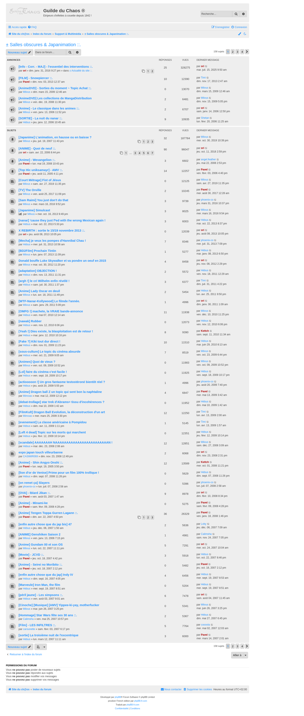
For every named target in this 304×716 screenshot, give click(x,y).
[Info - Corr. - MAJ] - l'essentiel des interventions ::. (56, 66)
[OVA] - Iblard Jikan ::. (34, 493)
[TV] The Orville (30, 190)
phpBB (118, 697)
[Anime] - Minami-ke (33, 503)
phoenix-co (207, 199)
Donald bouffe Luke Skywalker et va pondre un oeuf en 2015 (62, 260)
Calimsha (206, 534)
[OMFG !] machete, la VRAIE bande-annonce (51, 311)
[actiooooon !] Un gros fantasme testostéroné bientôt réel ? (62, 382)
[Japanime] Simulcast (34, 210)
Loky (203, 523)
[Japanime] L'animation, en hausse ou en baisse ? (55, 137)
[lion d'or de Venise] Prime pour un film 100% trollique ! (59, 472)
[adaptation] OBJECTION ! (38, 270)
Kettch (205, 330)
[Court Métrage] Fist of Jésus (40, 180)
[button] (247, 51)
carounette (29, 629)
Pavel (26, 81)
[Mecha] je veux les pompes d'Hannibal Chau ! (52, 240)
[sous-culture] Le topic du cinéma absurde (49, 351)
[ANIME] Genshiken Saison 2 (39, 534)
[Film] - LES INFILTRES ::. (37, 625)
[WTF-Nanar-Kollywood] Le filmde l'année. (49, 301)
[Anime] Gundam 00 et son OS (41, 544)
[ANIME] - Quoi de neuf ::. (37, 148)
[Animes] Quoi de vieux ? (37, 361)
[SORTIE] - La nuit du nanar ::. (40, 118)
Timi (203, 77)
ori (24, 70)
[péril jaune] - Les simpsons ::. (41, 595)
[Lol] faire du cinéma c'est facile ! (43, 372)
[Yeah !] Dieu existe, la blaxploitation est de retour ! (56, 331)
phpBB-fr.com (140, 701)
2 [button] (232, 52)
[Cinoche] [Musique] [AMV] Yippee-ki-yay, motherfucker (59, 605)
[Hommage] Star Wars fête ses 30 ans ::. (48, 615)
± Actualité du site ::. (80, 70)
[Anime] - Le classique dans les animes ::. (49, 108)
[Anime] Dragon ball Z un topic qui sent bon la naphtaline (60, 392)
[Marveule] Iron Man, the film (39, 585)
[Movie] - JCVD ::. (31, 554)
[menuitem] (32, 27)
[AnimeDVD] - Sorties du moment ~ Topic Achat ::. (55, 88)
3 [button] (237, 52)
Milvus (26, 91)
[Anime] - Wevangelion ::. (37, 160)
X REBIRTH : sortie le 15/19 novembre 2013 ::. (52, 230)
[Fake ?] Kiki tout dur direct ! (39, 341)
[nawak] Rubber (30, 321)
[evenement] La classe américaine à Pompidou (53, 422)
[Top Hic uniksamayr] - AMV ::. (41, 170)
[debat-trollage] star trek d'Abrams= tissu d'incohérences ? (61, 402)
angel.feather (208, 159)
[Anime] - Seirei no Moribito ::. (40, 564)
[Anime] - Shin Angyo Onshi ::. (41, 462)
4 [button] (242, 52)
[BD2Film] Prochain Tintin (37, 250)
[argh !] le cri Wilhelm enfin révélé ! (44, 281)
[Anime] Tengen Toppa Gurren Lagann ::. (48, 513)
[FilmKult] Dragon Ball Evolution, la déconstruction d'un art (62, 412)
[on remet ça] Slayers (34, 482)
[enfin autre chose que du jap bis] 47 (45, 524)
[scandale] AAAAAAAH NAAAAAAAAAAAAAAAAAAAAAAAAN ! (66, 442)
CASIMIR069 (30, 456)
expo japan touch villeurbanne (41, 452)
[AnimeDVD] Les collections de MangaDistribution (55, 98)
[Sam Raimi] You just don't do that (43, 200)
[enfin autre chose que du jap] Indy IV (46, 574)
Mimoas (27, 395)
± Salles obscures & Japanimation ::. (43, 44)
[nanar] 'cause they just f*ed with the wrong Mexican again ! (62, 220)
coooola (205, 624)
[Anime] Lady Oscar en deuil (39, 291)
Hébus (26, 122)
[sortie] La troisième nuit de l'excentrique (48, 635)
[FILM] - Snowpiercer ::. (36, 78)
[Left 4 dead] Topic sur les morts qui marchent (52, 432)
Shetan (205, 117)
